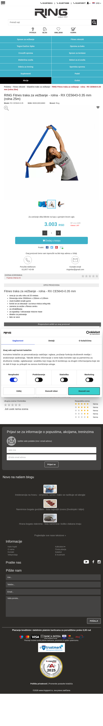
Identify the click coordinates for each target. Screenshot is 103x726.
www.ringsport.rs (46, 690)
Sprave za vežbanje (25, 39)
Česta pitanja (60, 549)
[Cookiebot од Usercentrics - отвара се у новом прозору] (88, 333)
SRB (98, 3)
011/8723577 (79, 3)
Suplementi (26, 74)
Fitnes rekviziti (77, 39)
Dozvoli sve (84, 391)
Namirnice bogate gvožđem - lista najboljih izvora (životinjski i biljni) (50, 509)
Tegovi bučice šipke (25, 46)
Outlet (77, 80)
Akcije (25, 80)
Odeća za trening (25, 67)
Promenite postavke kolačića (61, 684)
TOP (99, 715)
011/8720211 (47, 3)
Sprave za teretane (77, 53)
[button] (6, 152)
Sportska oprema (77, 67)
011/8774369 (63, 3)
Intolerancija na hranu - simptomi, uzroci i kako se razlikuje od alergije (50, 495)
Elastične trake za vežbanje (38, 87)
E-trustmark (60, 555)
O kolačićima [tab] (85, 340)
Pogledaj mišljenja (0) (14, 278)
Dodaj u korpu (51, 240)
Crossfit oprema (26, 53)
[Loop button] (94, 22)
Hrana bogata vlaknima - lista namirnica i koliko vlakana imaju (50, 524)
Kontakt (11, 552)
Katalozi (58, 552)
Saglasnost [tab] (17, 340)
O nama (11, 549)
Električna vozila (25, 60)
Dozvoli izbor (51, 391)
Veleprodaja (13, 555)
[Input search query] (20, 22)
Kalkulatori (60, 547)
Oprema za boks (77, 46)
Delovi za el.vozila (77, 60)
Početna (7, 87)
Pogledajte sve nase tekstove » (50, 535)
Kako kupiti (12, 547)
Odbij (18, 391)
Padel (77, 74)
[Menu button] (3, 3)
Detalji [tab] (51, 340)
